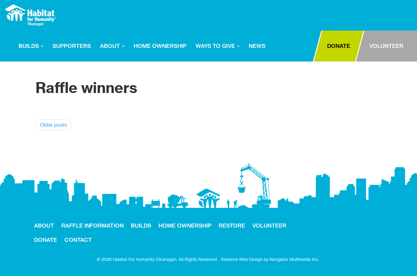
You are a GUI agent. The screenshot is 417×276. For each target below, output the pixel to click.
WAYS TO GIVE (218, 45)
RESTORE (289, 45)
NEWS (257, 45)
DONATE (338, 45)
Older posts (53, 125)
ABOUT (112, 45)
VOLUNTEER (386, 45)
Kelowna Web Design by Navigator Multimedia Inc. (270, 259)
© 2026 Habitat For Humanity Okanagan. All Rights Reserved (157, 259)
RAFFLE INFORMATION (92, 225)
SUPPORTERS (72, 45)
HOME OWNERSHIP (160, 45)
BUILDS (31, 45)
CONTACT (78, 239)
